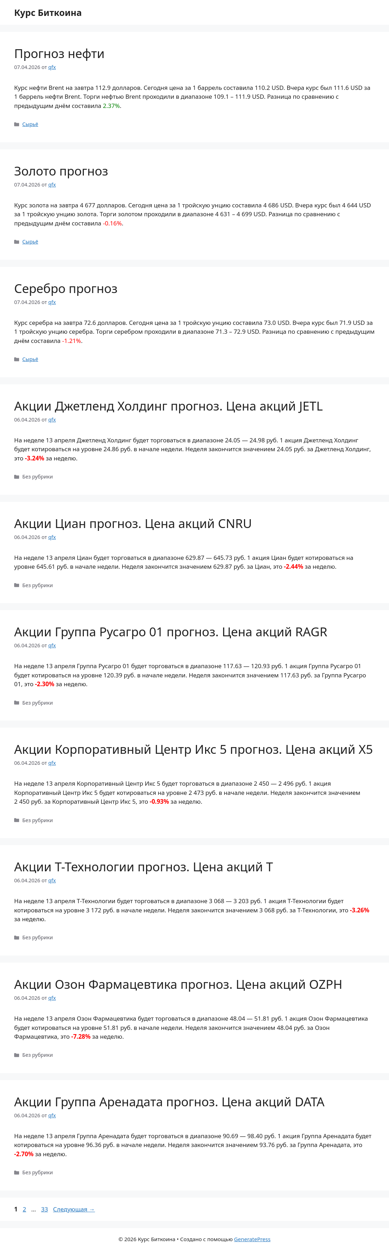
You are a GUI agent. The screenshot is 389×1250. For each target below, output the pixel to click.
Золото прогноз (61, 170)
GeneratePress (252, 1239)
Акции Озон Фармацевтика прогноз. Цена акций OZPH (178, 984)
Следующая (74, 1209)
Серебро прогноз (65, 288)
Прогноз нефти (59, 53)
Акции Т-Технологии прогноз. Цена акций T (143, 866)
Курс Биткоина (48, 12)
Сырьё (30, 124)
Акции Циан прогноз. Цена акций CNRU (133, 523)
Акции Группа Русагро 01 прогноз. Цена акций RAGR (170, 631)
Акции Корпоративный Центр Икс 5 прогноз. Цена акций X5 (193, 749)
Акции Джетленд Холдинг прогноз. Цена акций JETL (168, 405)
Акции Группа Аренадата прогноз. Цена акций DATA (169, 1101)
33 (45, 1209)
